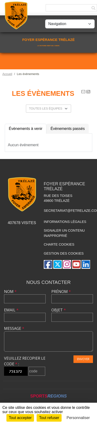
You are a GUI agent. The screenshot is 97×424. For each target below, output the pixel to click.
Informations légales (65, 222)
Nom (10, 291)
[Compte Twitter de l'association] (57, 264)
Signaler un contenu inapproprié (64, 233)
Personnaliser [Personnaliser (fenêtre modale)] (78, 418)
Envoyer (83, 359)
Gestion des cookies (64, 253)
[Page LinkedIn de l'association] (86, 264)
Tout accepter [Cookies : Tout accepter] (20, 418)
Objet (58, 310)
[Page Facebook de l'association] (48, 264)
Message (14, 328)
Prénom (61, 291)
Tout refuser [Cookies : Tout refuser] (49, 418)
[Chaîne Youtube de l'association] (76, 264)
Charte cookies (59, 244)
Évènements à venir (25, 129)
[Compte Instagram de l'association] (67, 264)
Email (11, 310)
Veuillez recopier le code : (24, 361)
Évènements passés (67, 129)
